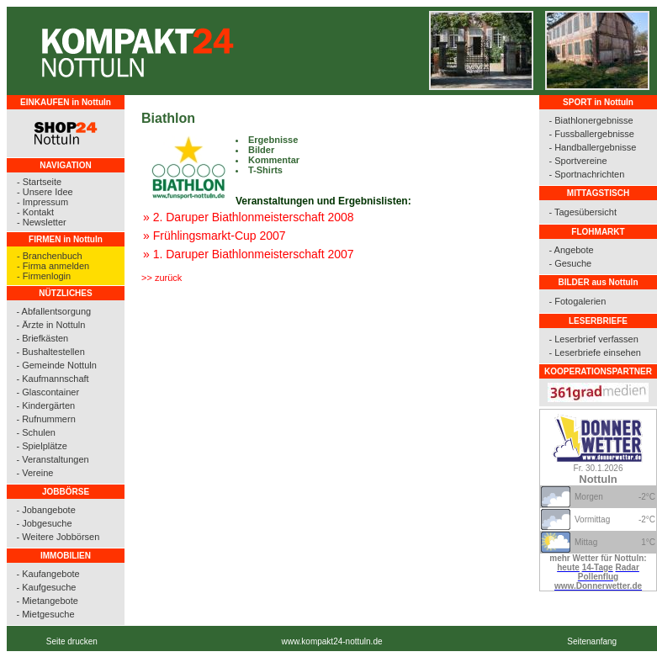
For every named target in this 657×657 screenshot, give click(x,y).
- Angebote (570, 250)
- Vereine (34, 473)
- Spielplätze (41, 446)
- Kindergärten (45, 405)
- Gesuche (569, 263)
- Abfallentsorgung (53, 311)
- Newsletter (41, 222)
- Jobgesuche (44, 523)
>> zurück (161, 278)
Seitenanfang (592, 641)
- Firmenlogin (44, 276)
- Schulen (35, 432)
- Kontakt (35, 212)
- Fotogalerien (577, 301)
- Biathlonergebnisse (590, 120)
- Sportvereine (577, 161)
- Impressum (42, 202)
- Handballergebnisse (592, 147)
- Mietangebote (46, 601)
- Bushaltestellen (50, 352)
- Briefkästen (42, 338)
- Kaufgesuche (46, 587)
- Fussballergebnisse (591, 134)
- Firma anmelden (53, 266)
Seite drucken (72, 641)
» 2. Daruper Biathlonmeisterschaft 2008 (248, 217)
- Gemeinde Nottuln (56, 365)
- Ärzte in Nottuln (50, 325)
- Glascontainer (47, 392)
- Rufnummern (45, 419)
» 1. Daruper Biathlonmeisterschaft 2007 (248, 254)
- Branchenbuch (49, 256)
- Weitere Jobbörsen (57, 537)
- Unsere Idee (45, 192)
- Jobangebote (45, 510)
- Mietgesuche (45, 614)
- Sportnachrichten (586, 174)
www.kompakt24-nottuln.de (331, 641)
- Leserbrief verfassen (593, 339)
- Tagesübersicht (582, 212)
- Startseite (39, 182)
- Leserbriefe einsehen (594, 352)
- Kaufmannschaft (52, 379)
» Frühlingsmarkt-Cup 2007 (214, 235)
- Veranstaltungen (52, 459)
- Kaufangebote (47, 574)
